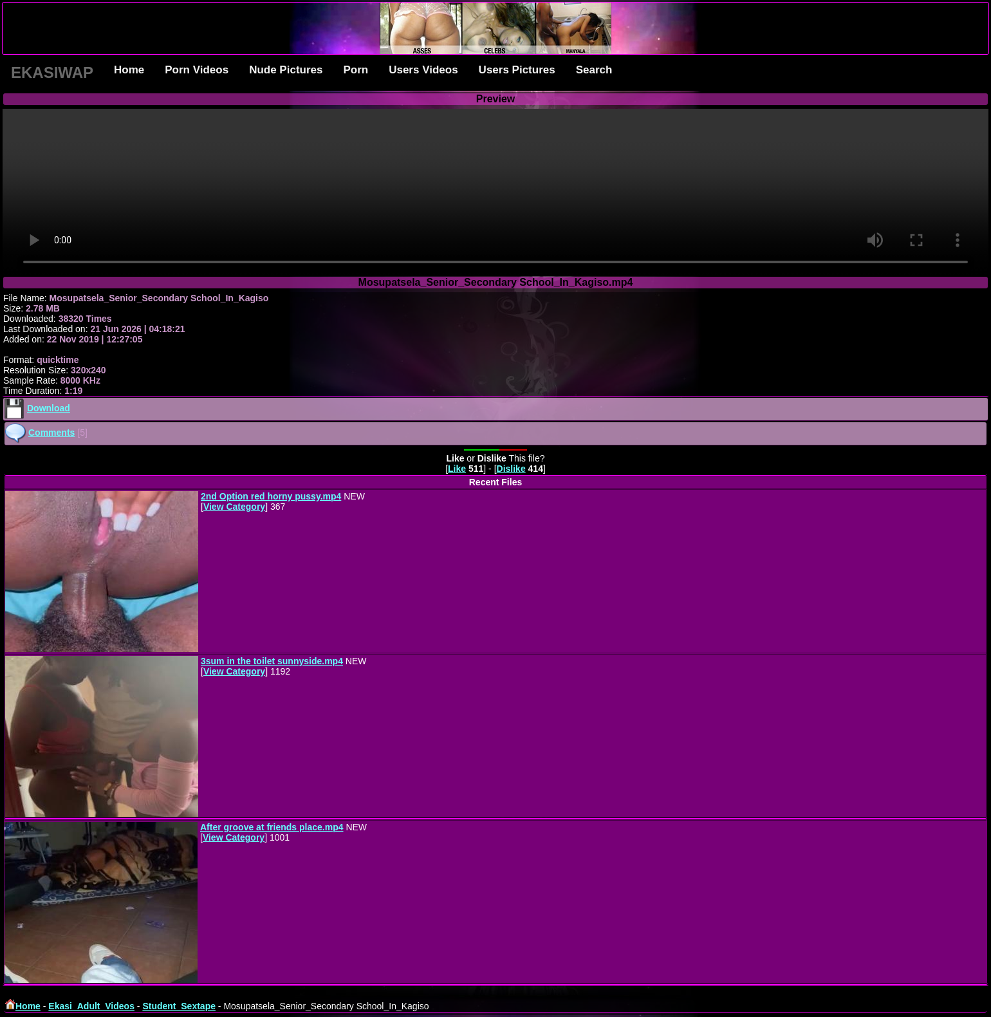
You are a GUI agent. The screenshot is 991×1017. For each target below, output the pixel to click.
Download (48, 408)
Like (457, 468)
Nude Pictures (285, 70)
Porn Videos (196, 70)
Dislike (511, 468)
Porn (355, 70)
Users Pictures (517, 70)
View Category (234, 506)
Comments (51, 432)
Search (594, 70)
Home (129, 70)
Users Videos (423, 70)
